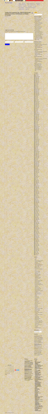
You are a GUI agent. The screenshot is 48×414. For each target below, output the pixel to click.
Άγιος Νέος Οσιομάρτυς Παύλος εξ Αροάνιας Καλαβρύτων (38, 363)
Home (35, 259)
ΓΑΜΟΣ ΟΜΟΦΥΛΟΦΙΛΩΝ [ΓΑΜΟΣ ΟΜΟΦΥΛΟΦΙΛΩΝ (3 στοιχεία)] (36, 339)
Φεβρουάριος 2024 (37, 101)
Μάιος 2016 (36, 178)
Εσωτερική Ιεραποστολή (38, 288)
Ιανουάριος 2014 (37, 191)
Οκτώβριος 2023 (37, 105)
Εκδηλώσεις (36, 279)
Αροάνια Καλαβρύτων (37, 263)
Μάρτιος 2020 (36, 150)
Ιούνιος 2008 (36, 216)
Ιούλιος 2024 (36, 96)
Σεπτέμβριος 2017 (37, 172)
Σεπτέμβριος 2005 (37, 228)
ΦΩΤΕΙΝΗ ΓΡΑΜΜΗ (38, 410)
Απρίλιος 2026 (36, 74)
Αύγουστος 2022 (37, 120)
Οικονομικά (36, 305)
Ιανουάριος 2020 (37, 152)
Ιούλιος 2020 (36, 146)
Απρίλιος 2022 (36, 124)
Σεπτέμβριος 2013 (37, 193)
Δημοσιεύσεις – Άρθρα (38, 274)
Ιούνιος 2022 (36, 122)
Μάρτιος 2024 (36, 100)
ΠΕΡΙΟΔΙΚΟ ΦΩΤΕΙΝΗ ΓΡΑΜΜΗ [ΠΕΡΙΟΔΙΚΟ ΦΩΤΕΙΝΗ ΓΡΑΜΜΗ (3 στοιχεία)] (39, 350)
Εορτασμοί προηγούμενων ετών (39, 284)
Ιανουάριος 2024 (37, 102)
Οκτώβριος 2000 (37, 250)
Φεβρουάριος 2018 (37, 169)
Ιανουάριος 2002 (37, 244)
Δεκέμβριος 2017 (37, 171)
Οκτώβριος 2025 (37, 80)
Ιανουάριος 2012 (37, 200)
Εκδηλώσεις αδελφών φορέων (38, 280)
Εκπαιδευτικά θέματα (37, 281)
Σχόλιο (5, 32)
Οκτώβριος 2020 (37, 143)
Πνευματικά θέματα (37, 309)
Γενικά (36, 369)
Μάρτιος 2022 (36, 125)
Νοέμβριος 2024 (37, 92)
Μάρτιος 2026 (36, 75)
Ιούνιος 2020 (36, 147)
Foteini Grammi (7, 16)
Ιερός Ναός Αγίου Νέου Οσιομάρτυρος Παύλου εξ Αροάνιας (38, 293)
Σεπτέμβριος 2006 (37, 223)
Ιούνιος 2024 (36, 97)
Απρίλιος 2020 (36, 149)
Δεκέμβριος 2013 (37, 192)
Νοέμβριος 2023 (37, 104)
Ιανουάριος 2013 (37, 196)
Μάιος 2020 (36, 148)
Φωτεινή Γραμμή (8, 2)
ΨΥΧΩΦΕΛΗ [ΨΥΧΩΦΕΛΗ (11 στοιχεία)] (38, 355)
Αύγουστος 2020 (37, 145)
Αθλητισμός (36, 262)
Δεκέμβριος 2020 (37, 141)
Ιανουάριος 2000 (37, 253)
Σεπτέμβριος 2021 (37, 131)
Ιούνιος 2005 (36, 229)
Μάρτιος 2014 (36, 190)
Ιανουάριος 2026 (37, 77)
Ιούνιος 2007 (36, 220)
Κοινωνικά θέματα (37, 389)
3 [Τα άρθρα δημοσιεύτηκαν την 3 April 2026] (10, 367)
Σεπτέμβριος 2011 (37, 202)
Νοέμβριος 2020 (37, 142)
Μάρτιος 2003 (36, 239)
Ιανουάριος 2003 (37, 240)
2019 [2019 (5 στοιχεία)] (34, 335)
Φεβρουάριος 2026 (37, 76)
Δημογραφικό (36, 371)
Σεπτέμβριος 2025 (37, 81)
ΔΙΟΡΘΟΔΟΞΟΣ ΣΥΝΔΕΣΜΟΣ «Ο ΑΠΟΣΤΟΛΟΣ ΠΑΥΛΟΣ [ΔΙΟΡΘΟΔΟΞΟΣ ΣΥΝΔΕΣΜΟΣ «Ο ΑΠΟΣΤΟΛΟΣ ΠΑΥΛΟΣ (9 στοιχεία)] (38, 340)
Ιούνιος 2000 (36, 251)
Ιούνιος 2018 (36, 167)
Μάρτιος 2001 (36, 247)
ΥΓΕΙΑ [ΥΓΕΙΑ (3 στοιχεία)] (37, 354)
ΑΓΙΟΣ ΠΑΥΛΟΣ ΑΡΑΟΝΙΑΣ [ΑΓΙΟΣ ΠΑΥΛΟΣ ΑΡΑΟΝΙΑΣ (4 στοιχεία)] (37, 335)
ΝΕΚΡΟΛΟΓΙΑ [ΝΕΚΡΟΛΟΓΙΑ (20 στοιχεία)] (36, 348)
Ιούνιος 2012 (36, 198)
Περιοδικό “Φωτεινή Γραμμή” (39, 308)
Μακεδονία (36, 390)
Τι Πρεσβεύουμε (37, 323)
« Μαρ (6, 374)
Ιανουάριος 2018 (37, 170)
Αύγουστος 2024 (37, 95)
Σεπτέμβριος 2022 (37, 119)
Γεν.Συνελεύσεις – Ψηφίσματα (39, 368)
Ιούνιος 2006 (36, 224)
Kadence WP (13, 412)
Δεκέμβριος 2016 (37, 176)
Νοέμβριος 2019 (37, 154)
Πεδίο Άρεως (36, 306)
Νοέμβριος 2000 (37, 249)
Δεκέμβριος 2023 (37, 103)
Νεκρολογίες (36, 392)
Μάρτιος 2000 (36, 252)
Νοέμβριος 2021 (37, 129)
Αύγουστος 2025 (37, 82)
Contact (36, 258)
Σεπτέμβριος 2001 (37, 245)
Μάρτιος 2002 (36, 243)
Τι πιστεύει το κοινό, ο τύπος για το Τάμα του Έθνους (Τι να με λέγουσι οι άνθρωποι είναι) (39, 321)
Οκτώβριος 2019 (37, 155)
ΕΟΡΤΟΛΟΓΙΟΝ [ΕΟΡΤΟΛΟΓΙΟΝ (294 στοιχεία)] (37, 344)
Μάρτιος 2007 (36, 221)
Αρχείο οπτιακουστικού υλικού (39, 264)
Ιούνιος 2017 (36, 173)
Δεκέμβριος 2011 (37, 201)
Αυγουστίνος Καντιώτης (38, 265)
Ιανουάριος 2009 (37, 214)
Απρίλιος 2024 (36, 99)
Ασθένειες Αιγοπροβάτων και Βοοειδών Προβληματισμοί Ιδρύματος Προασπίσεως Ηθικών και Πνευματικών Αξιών (38, 68)
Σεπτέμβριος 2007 (37, 219)
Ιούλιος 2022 (36, 121)
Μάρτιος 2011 (36, 204)
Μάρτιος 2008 (36, 217)
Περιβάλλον (36, 307)
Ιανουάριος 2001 (37, 248)
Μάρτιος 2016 (36, 179)
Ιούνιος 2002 (36, 242)
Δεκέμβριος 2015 (37, 180)
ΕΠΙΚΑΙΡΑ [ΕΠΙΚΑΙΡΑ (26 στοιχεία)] (35, 345)
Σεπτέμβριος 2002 (37, 241)
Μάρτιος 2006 (36, 226)
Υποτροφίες (36, 326)
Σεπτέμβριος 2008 (37, 215)
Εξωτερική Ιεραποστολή (38, 283)
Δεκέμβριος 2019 (37, 153)
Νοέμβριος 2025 (37, 79)
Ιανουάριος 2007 (37, 222)
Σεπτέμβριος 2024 (37, 94)
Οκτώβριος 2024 (37, 93)
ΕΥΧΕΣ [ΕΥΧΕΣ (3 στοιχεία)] (41, 345)
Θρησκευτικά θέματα (37, 289)
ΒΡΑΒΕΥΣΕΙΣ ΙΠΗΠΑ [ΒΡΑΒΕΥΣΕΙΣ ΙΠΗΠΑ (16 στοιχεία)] (40, 338)
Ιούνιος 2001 (36, 246)
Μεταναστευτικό (37, 391)
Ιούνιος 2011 (36, 203)
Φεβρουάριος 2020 (37, 151)
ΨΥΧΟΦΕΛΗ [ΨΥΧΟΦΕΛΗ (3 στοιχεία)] (35, 355)
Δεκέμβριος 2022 (37, 116)
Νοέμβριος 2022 (37, 117)
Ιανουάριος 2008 (37, 218)
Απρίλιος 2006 (36, 225)
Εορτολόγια (36, 285)
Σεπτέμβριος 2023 (37, 106)
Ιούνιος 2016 (36, 177)
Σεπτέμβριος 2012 (37, 197)
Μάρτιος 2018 (36, 168)
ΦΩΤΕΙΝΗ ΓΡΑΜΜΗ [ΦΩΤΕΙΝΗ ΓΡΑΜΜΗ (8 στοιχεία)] (40, 354)
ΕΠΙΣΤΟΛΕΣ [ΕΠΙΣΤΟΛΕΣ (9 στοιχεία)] (39, 345)
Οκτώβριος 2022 (37, 118)
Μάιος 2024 (36, 98)
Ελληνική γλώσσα (37, 282)
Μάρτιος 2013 (36, 195)
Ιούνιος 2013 (36, 194)
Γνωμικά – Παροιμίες (37, 370)
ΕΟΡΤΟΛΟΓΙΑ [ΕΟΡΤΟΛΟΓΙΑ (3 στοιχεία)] (38, 343)
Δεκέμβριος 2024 (37, 91)
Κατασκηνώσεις (37, 388)
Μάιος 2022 (36, 123)
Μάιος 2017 (36, 174)
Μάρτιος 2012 (36, 199)
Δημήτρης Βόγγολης (37, 43)
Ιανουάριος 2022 (37, 127)
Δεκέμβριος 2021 (37, 128)
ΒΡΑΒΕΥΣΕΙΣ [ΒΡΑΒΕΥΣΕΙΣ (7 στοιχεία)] (25, 363)
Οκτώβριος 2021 (37, 130)
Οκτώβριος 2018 (37, 165)
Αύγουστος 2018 (37, 166)
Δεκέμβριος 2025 (37, 78)
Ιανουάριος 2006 (37, 227)
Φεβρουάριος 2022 (37, 126)
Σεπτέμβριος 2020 (37, 144)
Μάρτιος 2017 (36, 175)
